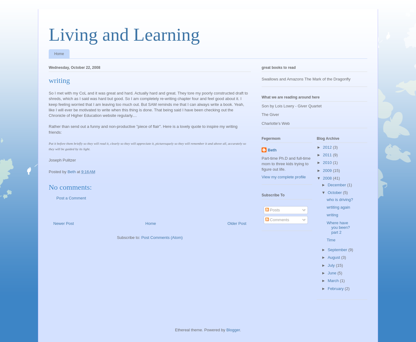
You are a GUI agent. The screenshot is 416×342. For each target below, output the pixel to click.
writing (332, 215)
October (335, 192)
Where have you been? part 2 (338, 228)
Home (59, 54)
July (332, 265)
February (336, 288)
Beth (272, 150)
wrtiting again (338, 207)
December (337, 185)
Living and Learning (124, 34)
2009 (328, 170)
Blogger (233, 330)
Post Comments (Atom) (162, 237)
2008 (328, 178)
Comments (277, 219)
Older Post (237, 223)
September (338, 249)
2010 (328, 162)
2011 (328, 155)
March (334, 280)
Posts (272, 210)
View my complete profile (284, 177)
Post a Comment (71, 198)
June (333, 273)
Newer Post (63, 223)
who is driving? (340, 199)
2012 (328, 147)
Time (331, 240)
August (334, 257)
